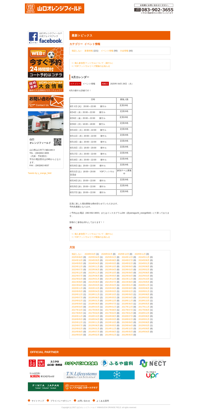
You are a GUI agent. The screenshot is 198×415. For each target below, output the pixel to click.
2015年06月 (94, 325)
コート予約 (104, 24)
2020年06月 (144, 288)
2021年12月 (110, 279)
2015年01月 (94, 328)
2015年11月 (94, 322)
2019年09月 (127, 294)
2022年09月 (127, 272)
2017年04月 (94, 313)
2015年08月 (144, 322)
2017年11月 (144, 307)
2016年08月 (110, 316)
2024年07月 (127, 260)
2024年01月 (144, 263)
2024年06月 (144, 260)
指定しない (77, 51)
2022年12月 (77, 272)
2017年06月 (144, 310)
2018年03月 (94, 307)
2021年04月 (77, 285)
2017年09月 (94, 310)
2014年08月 (77, 331)
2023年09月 (127, 266)
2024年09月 (94, 260)
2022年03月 (144, 276)
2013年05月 (127, 335)
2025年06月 (77, 257)
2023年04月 (110, 269)
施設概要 (162, 24)
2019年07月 (77, 297)
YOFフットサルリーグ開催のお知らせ (92, 66)
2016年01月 (144, 319)
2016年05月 (77, 319)
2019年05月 (110, 297)
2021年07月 (110, 282)
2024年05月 (77, 263)
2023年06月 (94, 269)
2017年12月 (127, 307)
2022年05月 (110, 276)
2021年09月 (77, 282)
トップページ (35, 24)
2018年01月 (110, 307)
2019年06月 (94, 297)
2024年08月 (110, 260)
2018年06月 (127, 303)
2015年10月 (110, 322)
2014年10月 (127, 328)
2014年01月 (110, 335)
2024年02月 (127, 263)
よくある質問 (102, 401)
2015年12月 (77, 322)
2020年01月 (144, 291)
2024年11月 (144, 257)
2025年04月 (94, 257)
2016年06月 (144, 316)
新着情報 (89, 51)
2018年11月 (127, 300)
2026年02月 (106, 254)
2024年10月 (77, 260)
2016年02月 (127, 319)
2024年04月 (94, 263)
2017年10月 (77, 310)
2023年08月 (144, 266)
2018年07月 (110, 303)
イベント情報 (84, 24)
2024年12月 (127, 257)
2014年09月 (144, 328)
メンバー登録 (124, 24)
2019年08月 (144, 294)
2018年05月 (144, 303)
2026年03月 (90, 254)
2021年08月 (94, 282)
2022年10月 (110, 272)
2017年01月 (127, 313)
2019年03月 (144, 297)
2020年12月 (144, 285)
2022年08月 (144, 272)
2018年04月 (77, 307)
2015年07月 (77, 325)
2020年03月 (110, 291)
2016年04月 (94, 319)
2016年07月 (127, 316)
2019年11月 (94, 294)
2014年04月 (144, 331)
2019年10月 (110, 294)
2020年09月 (110, 288)
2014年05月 (127, 331)
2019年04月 (127, 297)
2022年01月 (94, 279)
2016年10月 (94, 316)
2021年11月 (127, 279)
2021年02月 (110, 285)
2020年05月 (77, 291)
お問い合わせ (84, 401)
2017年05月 (77, 313)
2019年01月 (94, 300)
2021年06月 (127, 282)
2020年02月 (127, 291)
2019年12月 (77, 294)
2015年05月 (110, 325)
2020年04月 (94, 291)
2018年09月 (77, 303)
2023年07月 (77, 269)
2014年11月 (110, 328)
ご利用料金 (144, 24)
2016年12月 (144, 313)
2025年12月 (123, 254)
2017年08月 (110, 310)
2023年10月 (110, 266)
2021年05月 (144, 282)
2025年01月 (110, 257)
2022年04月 (127, 276)
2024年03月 (110, 263)
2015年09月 (127, 322)
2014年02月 (94, 335)
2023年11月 (94, 266)
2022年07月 (77, 276)
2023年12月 (77, 266)
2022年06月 (94, 276)
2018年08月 (94, 303)
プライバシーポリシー (60, 401)
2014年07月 (94, 331)
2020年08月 (127, 288)
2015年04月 (127, 325)
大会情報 (51, 24)
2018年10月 (144, 300)
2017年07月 (127, 310)
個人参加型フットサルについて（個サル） (94, 63)
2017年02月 (110, 313)
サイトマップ (38, 401)
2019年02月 (77, 300)
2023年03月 (127, 269)
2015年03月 (144, 325)
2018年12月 (110, 300)
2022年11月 (94, 272)
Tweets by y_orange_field (39, 173)
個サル (66, 24)
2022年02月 (77, 279)
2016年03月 (110, 319)
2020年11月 (77, 288)
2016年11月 (77, 316)
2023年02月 (144, 269)
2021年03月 (94, 285)
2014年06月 (110, 331)
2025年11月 (140, 254)
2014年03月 (77, 335)
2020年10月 (94, 288)
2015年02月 (77, 328)
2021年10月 (144, 279)
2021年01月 (127, 285)
